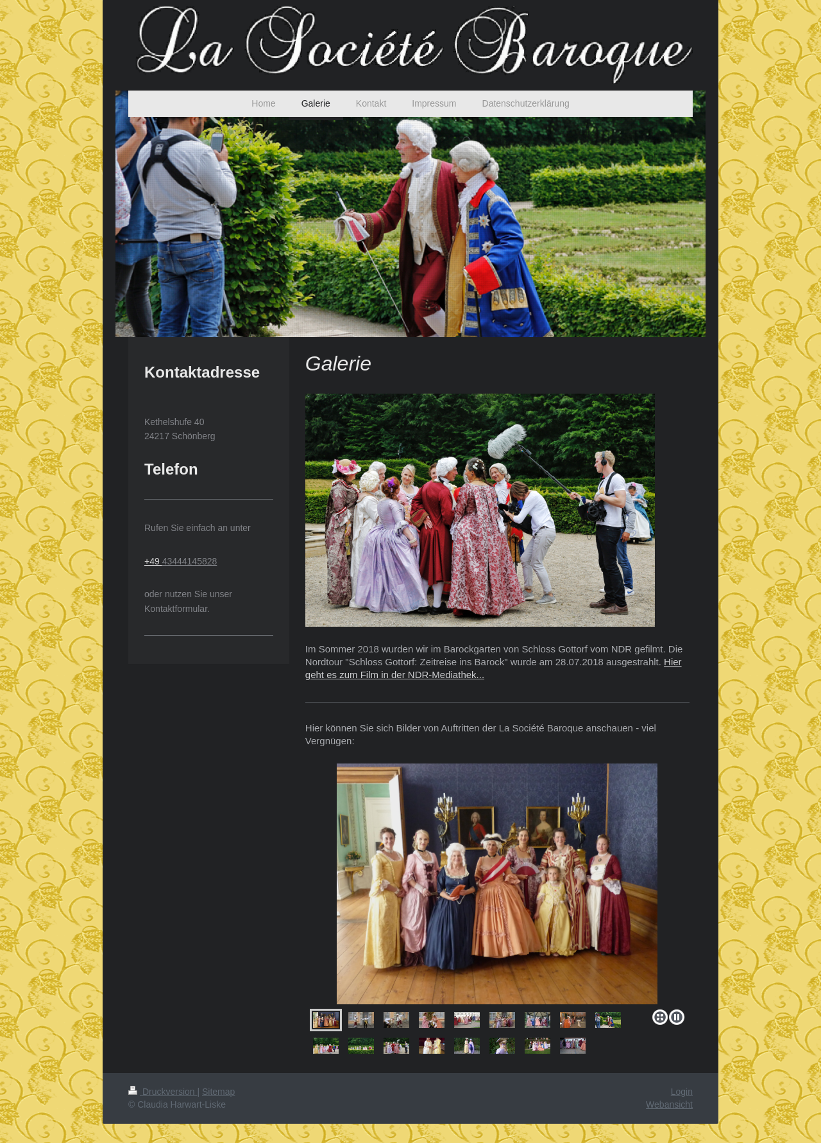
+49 (153, 561)
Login (682, 1091)
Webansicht (669, 1104)
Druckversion (162, 1091)
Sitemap (218, 1091)
